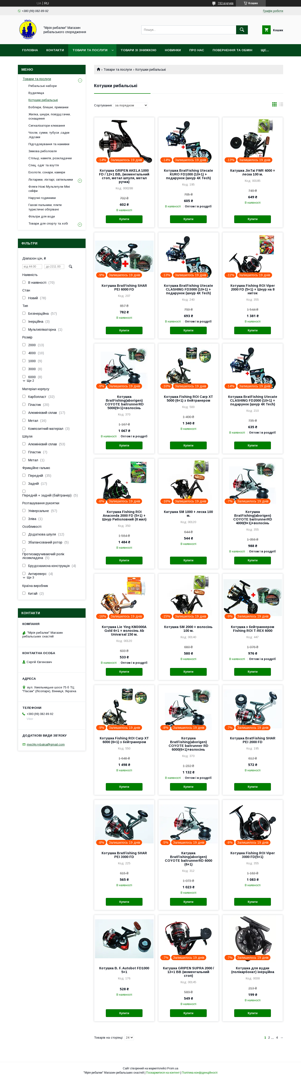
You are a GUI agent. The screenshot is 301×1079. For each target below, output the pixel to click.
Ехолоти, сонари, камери (46, 172)
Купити (124, 219)
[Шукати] (242, 29)
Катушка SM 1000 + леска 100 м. (188, 513)
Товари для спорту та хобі (48, 223)
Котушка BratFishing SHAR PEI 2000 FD (252, 740)
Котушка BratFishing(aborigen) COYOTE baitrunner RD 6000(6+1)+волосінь (188, 743)
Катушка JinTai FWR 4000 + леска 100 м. (252, 172)
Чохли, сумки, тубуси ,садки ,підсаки (48, 135)
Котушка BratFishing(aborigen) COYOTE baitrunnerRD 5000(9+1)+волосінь (124, 402)
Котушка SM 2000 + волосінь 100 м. (188, 629)
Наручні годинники (42, 198)
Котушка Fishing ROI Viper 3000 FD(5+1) (252, 855)
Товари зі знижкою (138, 50)
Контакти (55, 50)
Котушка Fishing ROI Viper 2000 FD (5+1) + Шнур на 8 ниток (252, 289)
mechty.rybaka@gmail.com (46, 744)
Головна (30, 50)
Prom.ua (172, 1068)
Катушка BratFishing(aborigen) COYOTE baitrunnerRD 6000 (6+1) (188, 858)
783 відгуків (226, 3)
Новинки (173, 50)
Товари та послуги (89, 50)
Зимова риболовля (42, 151)
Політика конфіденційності (200, 1072)
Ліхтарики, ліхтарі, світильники (50, 179)
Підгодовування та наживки (48, 144)
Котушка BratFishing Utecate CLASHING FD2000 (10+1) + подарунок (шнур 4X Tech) (252, 400)
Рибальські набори (42, 86)
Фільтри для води (41, 216)
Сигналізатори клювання (46, 125)
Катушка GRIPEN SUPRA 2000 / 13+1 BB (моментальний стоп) (188, 972)
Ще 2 (30, 380)
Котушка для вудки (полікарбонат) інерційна (252, 970)
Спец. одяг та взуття (43, 165)
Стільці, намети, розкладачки (50, 158)
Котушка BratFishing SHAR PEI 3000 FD (124, 855)
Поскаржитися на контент (163, 1072)
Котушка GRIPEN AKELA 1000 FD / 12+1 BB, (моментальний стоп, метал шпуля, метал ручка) (124, 176)
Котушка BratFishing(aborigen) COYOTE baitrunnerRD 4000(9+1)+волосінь (252, 517)
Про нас (196, 50)
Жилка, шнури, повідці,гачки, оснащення (49, 116)
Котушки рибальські (43, 100)
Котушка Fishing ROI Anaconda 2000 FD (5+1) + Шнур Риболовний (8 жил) (124, 515)
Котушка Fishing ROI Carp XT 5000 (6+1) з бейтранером (188, 398)
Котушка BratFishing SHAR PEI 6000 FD (124, 287)
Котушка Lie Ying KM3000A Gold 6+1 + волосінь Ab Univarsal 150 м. (124, 630)
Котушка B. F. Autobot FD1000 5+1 (124, 970)
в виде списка (281, 105)
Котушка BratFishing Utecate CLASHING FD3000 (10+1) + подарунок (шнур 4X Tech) (188, 289)
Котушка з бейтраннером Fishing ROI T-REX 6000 (252, 629)
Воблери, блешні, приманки (48, 107)
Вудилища (36, 93)
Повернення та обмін (232, 50)
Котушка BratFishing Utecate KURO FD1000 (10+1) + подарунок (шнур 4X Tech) (188, 174)
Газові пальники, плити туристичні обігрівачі (45, 207)
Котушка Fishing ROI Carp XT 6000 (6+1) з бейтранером (124, 740)
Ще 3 (30, 577)
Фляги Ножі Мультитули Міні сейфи (49, 189)
